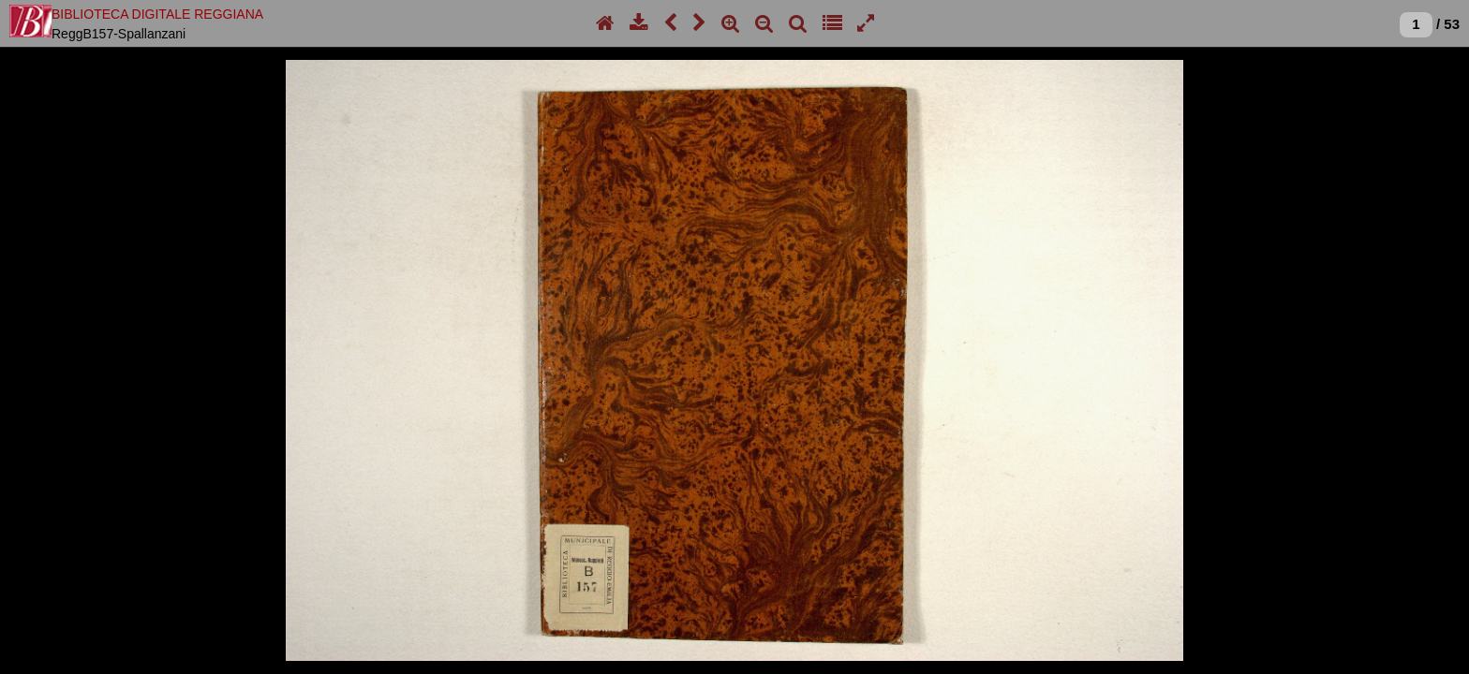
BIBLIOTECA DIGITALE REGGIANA (157, 14)
